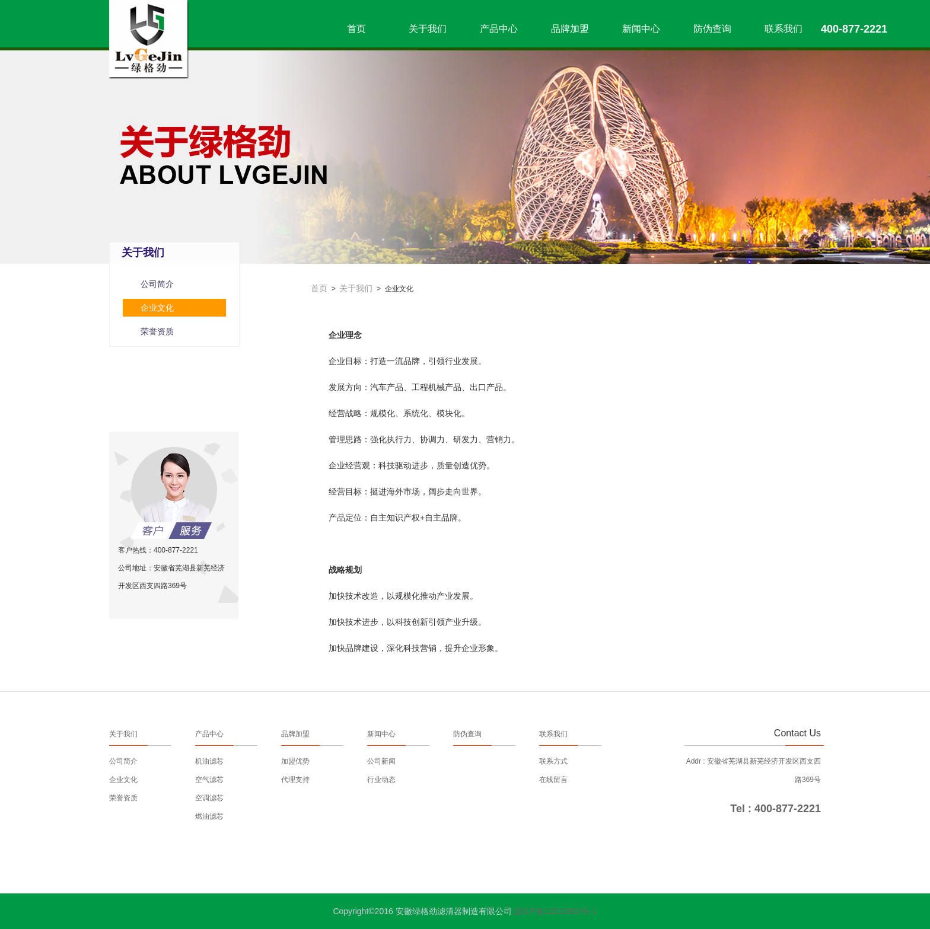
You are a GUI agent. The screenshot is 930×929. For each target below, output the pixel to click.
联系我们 (783, 29)
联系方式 (553, 761)
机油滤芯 (209, 761)
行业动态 (381, 779)
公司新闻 (381, 761)
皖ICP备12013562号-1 (555, 911)
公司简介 (157, 284)
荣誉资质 (157, 331)
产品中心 (499, 29)
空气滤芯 (209, 779)
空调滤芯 (209, 798)
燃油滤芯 (209, 816)
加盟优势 (295, 761)
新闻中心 (641, 29)
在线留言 (553, 779)
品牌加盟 (570, 29)
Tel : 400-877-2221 (775, 809)
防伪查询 (712, 29)
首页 (356, 29)
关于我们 (428, 29)
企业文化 (157, 307)
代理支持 (295, 779)
